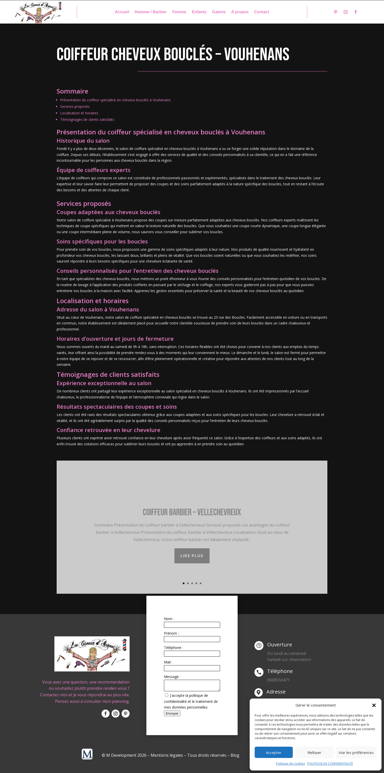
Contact (261, 12)
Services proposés (75, 106)
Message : (172, 676)
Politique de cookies (290, 763)
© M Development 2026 (124, 755)
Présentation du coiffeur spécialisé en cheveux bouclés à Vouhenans (115, 100)
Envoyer (172, 713)
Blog (235, 755)
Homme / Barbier (151, 12)
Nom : (169, 618)
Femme (179, 12)
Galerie (219, 12)
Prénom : (171, 633)
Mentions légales (167, 755)
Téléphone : (173, 647)
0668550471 (278, 680)
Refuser (314, 752)
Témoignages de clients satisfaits (87, 119)
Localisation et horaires (79, 113)
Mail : (168, 662)
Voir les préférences (356, 752)
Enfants (199, 12)
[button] (373, 705)
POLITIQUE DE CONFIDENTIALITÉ (330, 763)
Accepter (273, 752)
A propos (240, 12)
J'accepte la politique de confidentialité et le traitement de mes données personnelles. (191, 701)
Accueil (122, 12)
